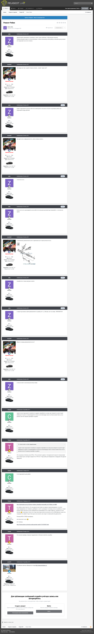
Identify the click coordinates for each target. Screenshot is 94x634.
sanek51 (9, 562)
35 (9, 576)
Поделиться (49, 27)
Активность (30, 8)
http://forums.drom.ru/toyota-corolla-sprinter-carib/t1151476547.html (33, 524)
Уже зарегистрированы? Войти (73, 8)
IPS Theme (3, 630)
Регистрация (85, 8)
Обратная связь (4, 631)
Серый (9, 409)
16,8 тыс (7, 84)
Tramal (9, 440)
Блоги (14, 8)
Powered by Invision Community (86, 631)
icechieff (9, 64)
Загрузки (40, 8)
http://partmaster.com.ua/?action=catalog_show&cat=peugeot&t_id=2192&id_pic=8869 (37, 504)
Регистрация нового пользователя (20, 612)
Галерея (21, 8)
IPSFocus (8, 630)
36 (9, 455)
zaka (12, 26)
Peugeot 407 (18, 28)
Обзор (6, 8)
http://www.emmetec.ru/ (41, 565)
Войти (49, 611)
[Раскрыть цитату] (19, 444)
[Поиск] (79, 3)
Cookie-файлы (12, 631)
